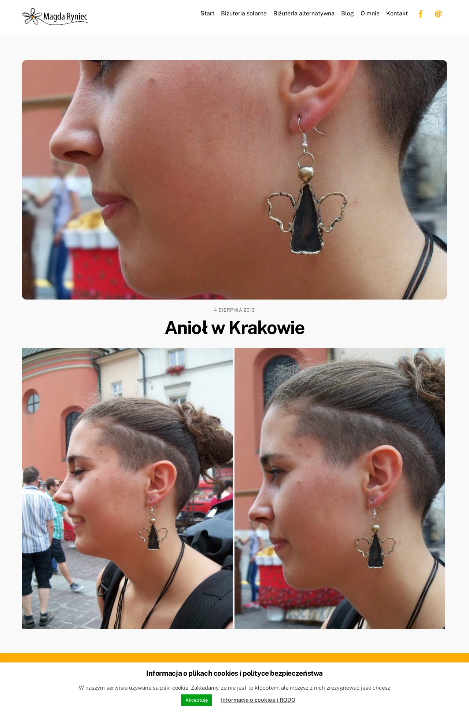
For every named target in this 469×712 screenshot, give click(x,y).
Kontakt (397, 13)
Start (207, 13)
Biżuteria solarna (244, 13)
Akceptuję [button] (196, 700)
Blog (347, 13)
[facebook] (420, 13)
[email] (438, 13)
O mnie (370, 13)
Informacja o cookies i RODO (258, 700)
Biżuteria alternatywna (304, 13)
